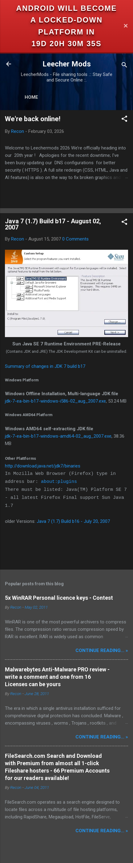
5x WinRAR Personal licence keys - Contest (59, 598)
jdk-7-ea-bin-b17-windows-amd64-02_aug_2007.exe (58, 436)
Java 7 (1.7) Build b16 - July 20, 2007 (73, 521)
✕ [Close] (125, 26)
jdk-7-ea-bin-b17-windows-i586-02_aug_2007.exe (55, 401)
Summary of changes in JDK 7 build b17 (45, 366)
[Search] (124, 66)
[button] (124, 120)
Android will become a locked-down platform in (66, 20)
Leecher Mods (66, 64)
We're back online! (32, 119)
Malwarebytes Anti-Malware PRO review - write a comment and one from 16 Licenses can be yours (57, 676)
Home (31, 97)
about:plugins (59, 481)
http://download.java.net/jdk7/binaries (42, 466)
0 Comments (75, 239)
